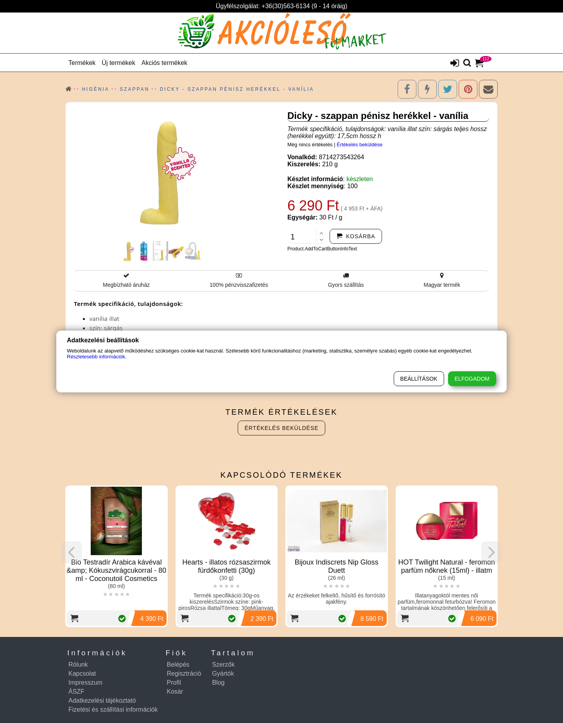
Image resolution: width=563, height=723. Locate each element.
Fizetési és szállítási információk (113, 709)
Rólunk (78, 664)
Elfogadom (472, 379)
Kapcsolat (82, 673)
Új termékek (118, 62)
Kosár (175, 691)
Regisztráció (184, 673)
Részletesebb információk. (96, 357)
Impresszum (85, 682)
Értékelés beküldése (359, 144)
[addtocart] (356, 236)
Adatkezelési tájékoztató (102, 700)
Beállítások (418, 379)
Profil (174, 682)
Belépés (178, 664)
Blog (218, 682)
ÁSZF (76, 691)
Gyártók (223, 673)
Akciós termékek (164, 62)
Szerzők (223, 664)
